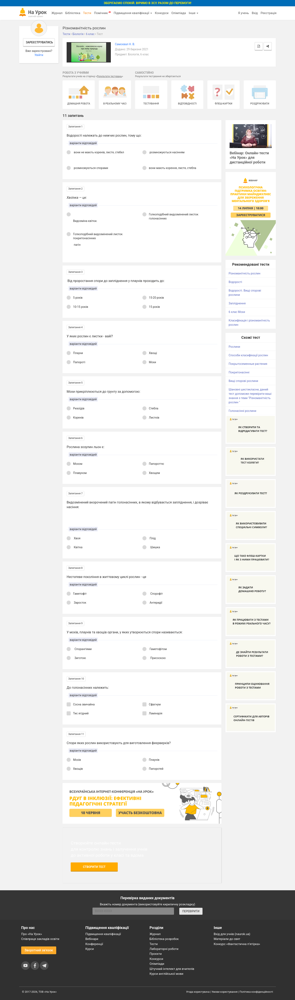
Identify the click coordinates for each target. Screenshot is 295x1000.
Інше (193, 13)
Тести (87, 13)
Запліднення (237, 303)
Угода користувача (198, 991)
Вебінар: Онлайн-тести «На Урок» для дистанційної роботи (249, 157)
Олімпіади (157, 964)
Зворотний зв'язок (38, 950)
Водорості (235, 282)
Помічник (102, 13)
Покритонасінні (239, 372)
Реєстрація (268, 13)
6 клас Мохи (237, 312)
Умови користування (224, 991)
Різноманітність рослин (244, 273)
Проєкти (156, 954)
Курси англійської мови (166, 974)
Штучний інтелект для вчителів (172, 969)
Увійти (38, 55)
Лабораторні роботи (164, 949)
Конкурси (161, 13)
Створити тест (94, 866)
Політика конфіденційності (256, 991)
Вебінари (91, 939)
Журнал (56, 13)
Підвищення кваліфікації (133, 13)
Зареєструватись (39, 42)
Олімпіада (178, 13)
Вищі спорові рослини (243, 381)
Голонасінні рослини (242, 410)
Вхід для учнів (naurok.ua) (232, 934)
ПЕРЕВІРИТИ (190, 911)
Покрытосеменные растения (248, 363)
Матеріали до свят (227, 939)
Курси (89, 949)
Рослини (234, 346)
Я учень (243, 13)
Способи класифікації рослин (248, 355)
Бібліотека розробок (164, 939)
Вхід (255, 13)
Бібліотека (72, 13)
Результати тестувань (109, 76)
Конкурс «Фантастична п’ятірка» (237, 944)
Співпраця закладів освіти (40, 939)
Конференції (94, 944)
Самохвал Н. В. (125, 44)
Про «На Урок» (31, 934)
